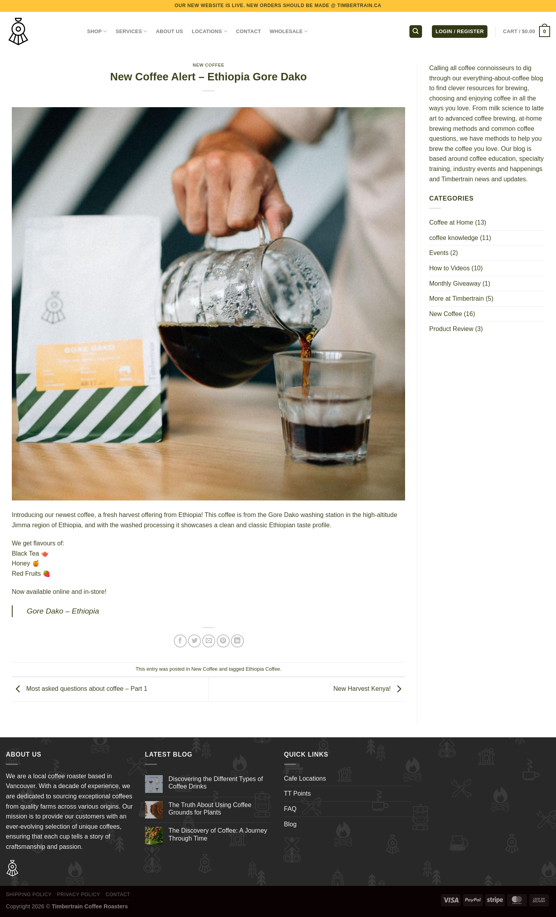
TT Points (297, 793)
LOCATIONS (209, 31)
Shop (97, 31)
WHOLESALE (289, 31)
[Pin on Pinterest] (223, 640)
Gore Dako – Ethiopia (63, 611)
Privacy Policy (78, 894)
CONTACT (248, 31)
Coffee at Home (451, 222)
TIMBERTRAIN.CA (359, 5)
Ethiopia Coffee (262, 669)
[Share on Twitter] (194, 640)
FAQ (290, 808)
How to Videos (449, 268)
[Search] (415, 31)
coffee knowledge (453, 237)
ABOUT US (169, 31)
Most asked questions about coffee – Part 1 (79, 688)
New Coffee (208, 65)
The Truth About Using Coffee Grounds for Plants (210, 809)
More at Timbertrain (456, 298)
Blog (290, 824)
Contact (118, 894)
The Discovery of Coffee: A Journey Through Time (218, 834)
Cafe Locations (305, 778)
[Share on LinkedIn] (237, 640)
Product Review (451, 329)
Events (438, 252)
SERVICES (131, 31)
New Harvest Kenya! (369, 688)
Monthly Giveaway (455, 283)
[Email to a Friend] (208, 640)
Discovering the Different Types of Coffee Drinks (216, 783)
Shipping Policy (29, 894)
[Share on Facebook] (180, 640)
